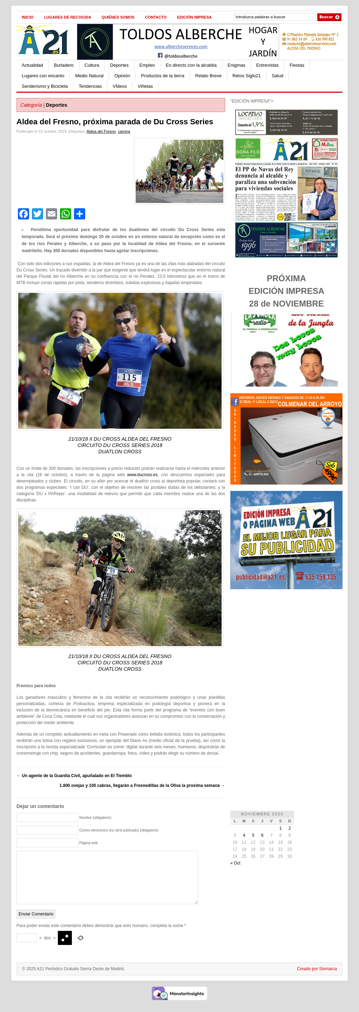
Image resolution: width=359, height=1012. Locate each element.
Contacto (156, 17)
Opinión (122, 75)
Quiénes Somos (118, 17)
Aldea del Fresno (101, 131)
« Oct (235, 863)
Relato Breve (208, 75)
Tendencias (90, 86)
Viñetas (145, 86)
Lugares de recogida (67, 17)
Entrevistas (267, 65)
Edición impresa (194, 17)
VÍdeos (120, 86)
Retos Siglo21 (246, 75)
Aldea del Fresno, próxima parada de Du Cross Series (114, 121)
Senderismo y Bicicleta (45, 86)
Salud (277, 75)
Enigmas (236, 65)
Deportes (119, 65)
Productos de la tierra (162, 75)
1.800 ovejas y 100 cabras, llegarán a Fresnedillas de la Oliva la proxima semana (142, 785)
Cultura (91, 65)
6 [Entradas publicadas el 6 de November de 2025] (262, 835)
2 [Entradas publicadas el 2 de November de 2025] (290, 828)
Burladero (64, 65)
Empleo (147, 65)
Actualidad (32, 65)
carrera (124, 131)
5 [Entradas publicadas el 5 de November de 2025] (253, 835)
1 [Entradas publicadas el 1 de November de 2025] (280, 828)
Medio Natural (89, 75)
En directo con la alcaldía (191, 65)
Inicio (28, 17)
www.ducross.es (142, 474)
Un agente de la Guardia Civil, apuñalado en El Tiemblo (74, 775)
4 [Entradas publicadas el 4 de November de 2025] (244, 835)
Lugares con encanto (43, 75)
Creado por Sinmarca (317, 979)
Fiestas (297, 65)
